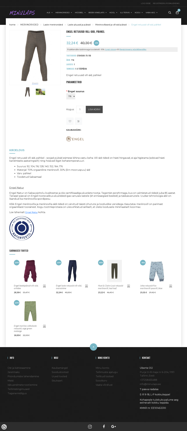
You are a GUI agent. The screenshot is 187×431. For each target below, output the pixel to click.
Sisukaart (57, 380)
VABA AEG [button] (150, 12)
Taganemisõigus (17, 393)
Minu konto (102, 367)
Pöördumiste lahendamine (23, 376)
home (12, 24)
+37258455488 (148, 379)
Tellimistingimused (19, 388)
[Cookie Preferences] (4, 427)
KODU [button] (137, 12)
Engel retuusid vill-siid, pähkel (146, 24)
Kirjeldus (17, 150)
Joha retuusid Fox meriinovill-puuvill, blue (151, 286)
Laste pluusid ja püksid (79, 24)
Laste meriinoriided (53, 24)
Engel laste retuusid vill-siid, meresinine (69, 286)
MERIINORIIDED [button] (63, 12)
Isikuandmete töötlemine (22, 384)
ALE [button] (48, 12)
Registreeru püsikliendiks (166, 3)
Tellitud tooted (105, 376)
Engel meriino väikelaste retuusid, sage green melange (25, 328)
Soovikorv (101, 380)
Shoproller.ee (145, 412)
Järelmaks (13, 371)
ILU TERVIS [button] (125, 12)
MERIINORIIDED (29, 24)
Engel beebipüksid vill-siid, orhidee (26, 286)
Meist (11, 380)
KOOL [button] (112, 12)
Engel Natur (31, 212)
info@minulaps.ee (150, 383)
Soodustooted (60, 371)
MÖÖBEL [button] (79, 12)
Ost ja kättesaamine (19, 367)
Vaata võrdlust (104, 384)
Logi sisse (146, 3)
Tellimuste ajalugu (107, 371)
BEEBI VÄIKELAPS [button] (96, 12)
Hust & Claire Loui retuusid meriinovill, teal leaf (110, 286)
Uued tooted (59, 376)
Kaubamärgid (60, 367)
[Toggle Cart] (177, 12)
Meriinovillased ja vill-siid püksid (111, 24)
